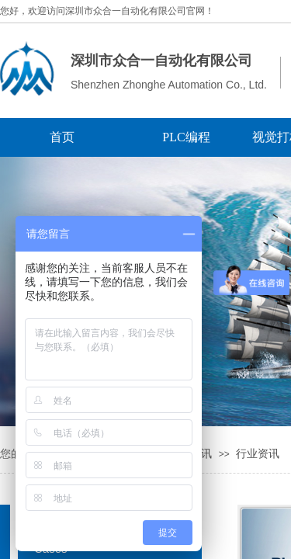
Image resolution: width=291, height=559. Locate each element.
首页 (62, 137)
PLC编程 (186, 137)
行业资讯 (257, 454)
